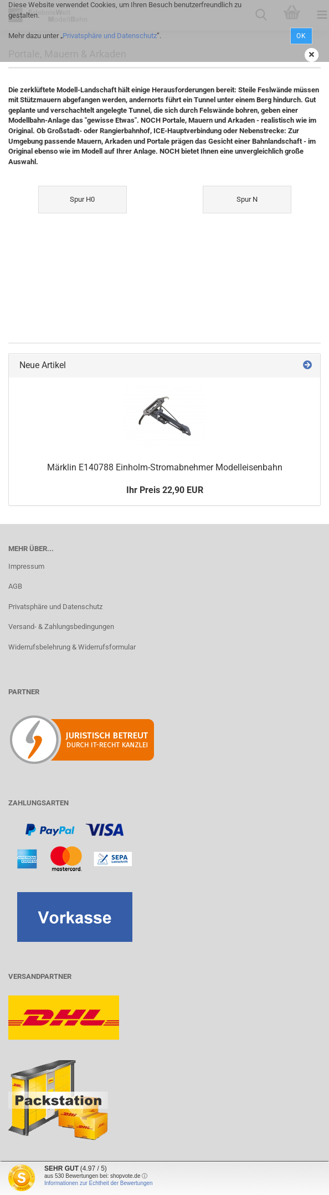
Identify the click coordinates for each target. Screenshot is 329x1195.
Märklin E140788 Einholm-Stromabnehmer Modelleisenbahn (164, 467)
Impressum (26, 566)
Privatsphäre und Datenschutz (110, 36)
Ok (301, 36)
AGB (15, 586)
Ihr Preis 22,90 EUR (164, 490)
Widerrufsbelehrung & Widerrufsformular (72, 647)
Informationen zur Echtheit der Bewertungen (98, 1183)
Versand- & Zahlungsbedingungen (61, 626)
